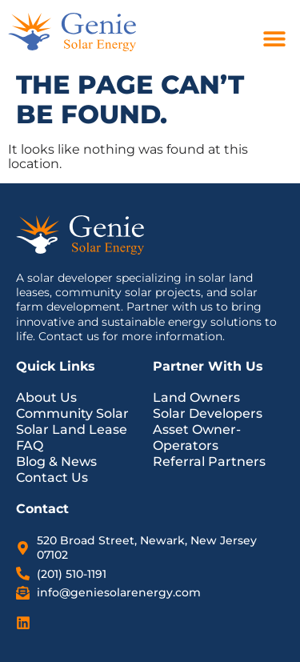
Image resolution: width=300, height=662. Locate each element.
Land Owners (196, 397)
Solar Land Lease (71, 429)
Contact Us (52, 477)
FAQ (29, 445)
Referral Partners (209, 461)
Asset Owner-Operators (197, 437)
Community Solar (72, 413)
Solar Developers (207, 413)
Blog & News (56, 461)
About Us (46, 397)
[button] (274, 38)
